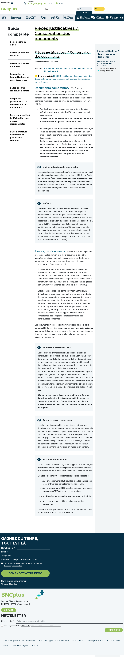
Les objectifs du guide (18, 45)
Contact (50, 3)
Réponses (97, 19)
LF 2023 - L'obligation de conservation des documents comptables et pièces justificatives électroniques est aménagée (63, 81)
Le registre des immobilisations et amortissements (19, 79)
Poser (114, 19)
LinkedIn (12, 3)
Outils (83, 19)
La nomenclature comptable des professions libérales (18, 137)
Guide (4, 19)
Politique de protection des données (104, 642)
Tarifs (60, 3)
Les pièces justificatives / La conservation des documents (19, 104)
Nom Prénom (7, 550)
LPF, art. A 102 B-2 (52, 73)
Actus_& (68, 19)
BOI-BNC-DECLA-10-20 (66, 70)
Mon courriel (6, 623)
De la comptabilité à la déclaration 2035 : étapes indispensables (20, 121)
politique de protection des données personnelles (40, 628)
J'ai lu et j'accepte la (23, 566)
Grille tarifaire (78, 642)
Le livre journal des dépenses (19, 66)
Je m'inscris (114, 632)
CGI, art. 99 (49, 70)
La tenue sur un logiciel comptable (19, 91)
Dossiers (55, 19)
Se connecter (103, 10)
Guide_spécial (31, 19)
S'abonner (117, 10)
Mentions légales (20, 647)
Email (3, 553)
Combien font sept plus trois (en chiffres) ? (20, 561)
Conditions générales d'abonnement (19, 642)
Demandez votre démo (25, 575)
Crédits (6, 647)
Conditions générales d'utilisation (54, 642)
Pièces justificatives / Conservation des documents (108, 56)
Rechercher (25, 10)
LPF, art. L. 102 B (85, 70)
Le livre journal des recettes (19, 56)
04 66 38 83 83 (34, 3)
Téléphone (6, 557)
